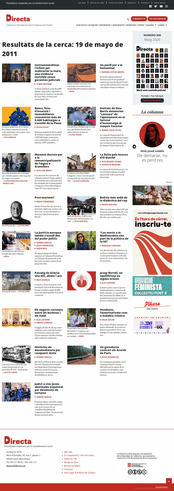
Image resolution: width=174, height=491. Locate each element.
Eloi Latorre (108, 283)
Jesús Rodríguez (44, 245)
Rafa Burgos (43, 280)
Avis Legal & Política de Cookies (79, 472)
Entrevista (131, 25)
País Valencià (22, 25)
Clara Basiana (44, 84)
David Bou (41, 248)
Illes (30, 25)
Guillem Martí (44, 170)
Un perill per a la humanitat (111, 66)
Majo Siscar (108, 319)
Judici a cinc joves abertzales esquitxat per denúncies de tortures (49, 388)
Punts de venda (116, 3)
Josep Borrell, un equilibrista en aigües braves (111, 276)
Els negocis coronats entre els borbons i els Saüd (49, 312)
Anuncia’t (132, 3)
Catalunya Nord (40, 25)
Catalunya (10, 25)
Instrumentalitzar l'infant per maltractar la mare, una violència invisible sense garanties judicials (48, 72)
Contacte (145, 3)
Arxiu (71, 91)
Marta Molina (109, 204)
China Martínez (81, 221)
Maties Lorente (44, 322)
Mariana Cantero (111, 245)
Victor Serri (23, 226)
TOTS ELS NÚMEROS (152, 100)
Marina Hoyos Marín (113, 72)
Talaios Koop (151, 487)
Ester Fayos (42, 127)
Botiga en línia (97, 3)
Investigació (118, 25)
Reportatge (105, 25)
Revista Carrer (10, 372)
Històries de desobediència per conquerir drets (47, 350)
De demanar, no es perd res (152, 158)
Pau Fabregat (10, 137)
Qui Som (82, 3)
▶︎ (171, 146)
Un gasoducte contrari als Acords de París (113, 350)
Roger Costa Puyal (112, 130)
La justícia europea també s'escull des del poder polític (48, 235)
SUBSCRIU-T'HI (139, 18)
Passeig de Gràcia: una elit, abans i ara (48, 274)
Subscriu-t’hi (70, 459)
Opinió (141, 25)
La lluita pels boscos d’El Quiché (114, 156)
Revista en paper (72, 466)
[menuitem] (10, 25)
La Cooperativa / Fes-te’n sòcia (79, 455)
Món (51, 25)
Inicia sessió (159, 3)
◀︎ (134, 146)
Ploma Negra (75, 135)
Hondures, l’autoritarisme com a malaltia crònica (113, 312)
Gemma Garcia (44, 242)
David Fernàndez (45, 201)
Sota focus (81, 25)
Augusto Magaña (81, 181)
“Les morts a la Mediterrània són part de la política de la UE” (114, 237)
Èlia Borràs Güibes (112, 161)
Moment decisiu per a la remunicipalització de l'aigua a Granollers (48, 160)
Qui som (68, 452)
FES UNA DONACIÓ (158, 18)
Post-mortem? (44, 197)
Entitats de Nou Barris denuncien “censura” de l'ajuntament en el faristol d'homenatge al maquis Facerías (112, 117)
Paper (161, 25)
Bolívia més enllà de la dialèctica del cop (113, 199)
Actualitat (93, 25)
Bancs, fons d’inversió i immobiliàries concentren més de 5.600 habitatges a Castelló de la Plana (48, 115)
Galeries (150, 25)
